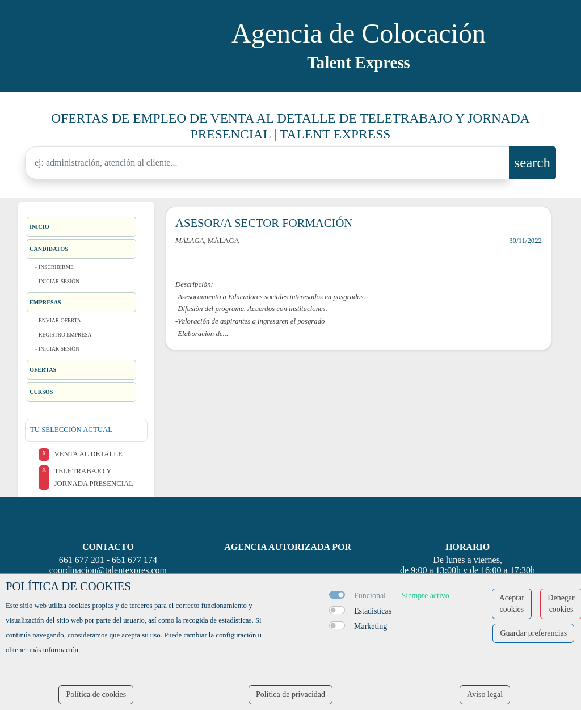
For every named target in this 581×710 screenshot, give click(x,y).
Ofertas (43, 370)
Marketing (370, 626)
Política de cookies (96, 694)
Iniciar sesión (59, 281)
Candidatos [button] (49, 249)
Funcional (370, 595)
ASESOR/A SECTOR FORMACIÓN (263, 223)
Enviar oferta (60, 320)
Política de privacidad (290, 694)
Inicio (39, 227)
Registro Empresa (65, 334)
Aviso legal (485, 694)
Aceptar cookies (511, 604)
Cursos (41, 392)
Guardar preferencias (533, 633)
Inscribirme (56, 267)
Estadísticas (372, 611)
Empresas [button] (45, 302)
